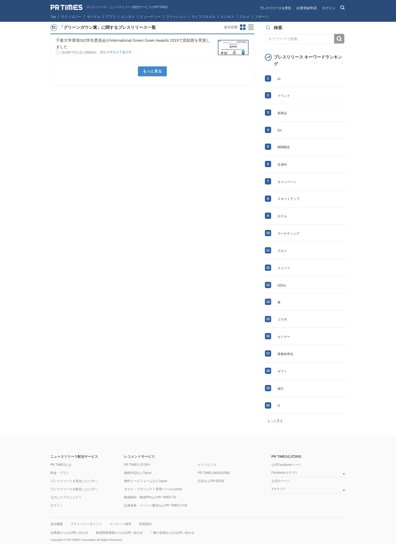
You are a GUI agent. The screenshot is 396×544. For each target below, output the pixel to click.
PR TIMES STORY (137, 465)
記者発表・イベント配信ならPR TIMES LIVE (156, 505)
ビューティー (150, 16)
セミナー (283, 337)
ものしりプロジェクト (66, 497)
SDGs (281, 285)
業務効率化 (285, 354)
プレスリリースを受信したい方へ (74, 481)
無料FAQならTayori (137, 473)
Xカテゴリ (278, 489)
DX (279, 130)
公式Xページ (280, 481)
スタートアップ (288, 199)
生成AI (282, 164)
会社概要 (56, 524)
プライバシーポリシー (86, 524)
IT (278, 406)
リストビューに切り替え (251, 27)
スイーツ (283, 268)
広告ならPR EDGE (211, 481)
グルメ (244, 16)
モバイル (93, 16)
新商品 (282, 113)
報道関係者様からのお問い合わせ (119, 533)
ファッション (176, 16)
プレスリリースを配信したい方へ (74, 489)
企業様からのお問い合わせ (69, 533)
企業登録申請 (306, 8)
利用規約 (145, 524)
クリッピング (207, 465)
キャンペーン (286, 182)
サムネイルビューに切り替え (243, 27)
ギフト (282, 371)
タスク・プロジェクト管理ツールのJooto (153, 489)
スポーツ (262, 16)
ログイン (329, 8)
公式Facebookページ (286, 465)
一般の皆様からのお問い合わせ (172, 533)
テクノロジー (71, 16)
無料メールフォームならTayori (145, 481)
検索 (339, 39)
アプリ (111, 16)
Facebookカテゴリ (284, 472)
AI (278, 79)
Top (53, 16)
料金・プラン (59, 473)
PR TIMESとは (60, 465)
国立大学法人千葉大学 (116, 52)
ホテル (282, 216)
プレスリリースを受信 (275, 8)
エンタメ (128, 16)
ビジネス (227, 16)
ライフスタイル (203, 16)
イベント (283, 96)
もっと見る (152, 71)
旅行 (280, 388)
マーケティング (288, 233)
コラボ (282, 319)
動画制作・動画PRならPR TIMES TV (150, 497)
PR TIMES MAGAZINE (214, 473)
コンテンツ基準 (120, 524)
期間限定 (283, 147)
